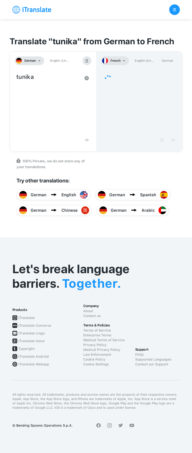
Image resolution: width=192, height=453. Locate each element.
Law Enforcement (97, 354)
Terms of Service (97, 330)
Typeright (26, 349)
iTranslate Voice (31, 341)
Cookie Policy (94, 359)
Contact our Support (151, 364)
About (88, 311)
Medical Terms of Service (104, 340)
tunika (48, 103)
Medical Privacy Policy (101, 350)
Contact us (92, 316)
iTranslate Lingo (31, 333)
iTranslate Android (33, 356)
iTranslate (26, 318)
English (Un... (59, 60)
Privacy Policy (95, 345)
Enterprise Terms (97, 335)
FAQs (139, 354)
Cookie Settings (96, 364)
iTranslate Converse (34, 325)
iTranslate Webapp (33, 364)
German (167, 60)
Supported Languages (153, 359)
